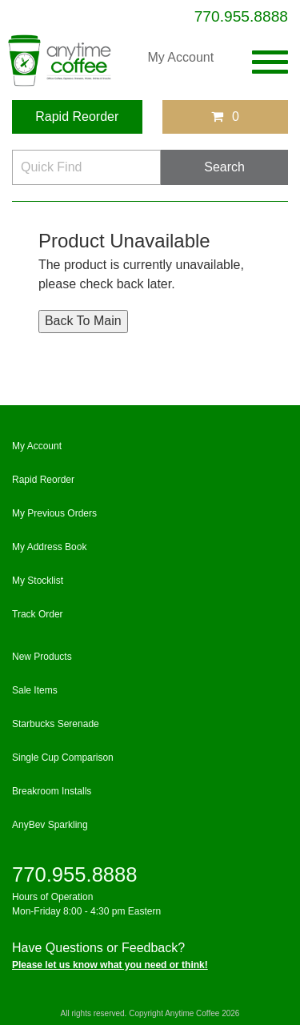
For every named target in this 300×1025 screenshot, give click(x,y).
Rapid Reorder (76, 116)
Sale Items (35, 690)
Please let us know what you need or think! (110, 965)
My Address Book (49, 547)
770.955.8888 (241, 16)
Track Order (37, 614)
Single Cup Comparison (63, 757)
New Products (42, 656)
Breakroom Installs (51, 791)
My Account (180, 57)
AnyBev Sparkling (50, 824)
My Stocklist (37, 580)
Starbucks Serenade (55, 724)
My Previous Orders (54, 513)
